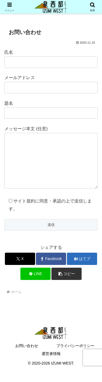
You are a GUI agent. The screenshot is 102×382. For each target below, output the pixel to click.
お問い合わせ (26, 356)
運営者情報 (51, 364)
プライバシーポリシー (75, 356)
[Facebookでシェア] (51, 270)
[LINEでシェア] (35, 285)
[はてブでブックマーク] (82, 270)
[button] (66, 285)
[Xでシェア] (20, 270)
